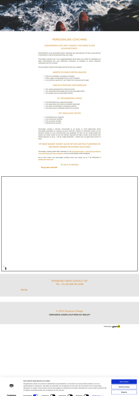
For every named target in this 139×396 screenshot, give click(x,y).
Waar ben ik (106, 5)
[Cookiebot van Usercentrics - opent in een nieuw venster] (11, 313)
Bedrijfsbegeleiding (78, 151)
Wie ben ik (65, 5)
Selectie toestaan (124, 304)
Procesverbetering (44, 153)
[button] (49, 167)
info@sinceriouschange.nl (45, 159)
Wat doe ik (77, 5)
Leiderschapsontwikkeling (92, 151)
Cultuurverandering (57, 153)
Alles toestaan (124, 299)
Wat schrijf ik (91, 5)
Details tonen (96, 313)
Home (54, 5)
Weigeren (124, 309)
